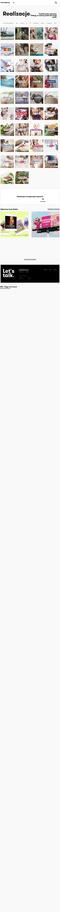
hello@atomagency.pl (24, 269)
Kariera (45, 269)
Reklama (42, 23)
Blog (50, 269)
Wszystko (56, 23)
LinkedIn (27, 271)
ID (26, 23)
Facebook (21, 271)
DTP (30, 23)
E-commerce (49, 23)
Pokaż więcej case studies (53, 209)
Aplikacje (22, 23)
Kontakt (55, 269)
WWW (17, 23)
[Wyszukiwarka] (56, 3)
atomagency (5, 2)
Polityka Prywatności (21, 278)
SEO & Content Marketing (8, 23)
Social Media (36, 23)
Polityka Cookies (29, 278)
